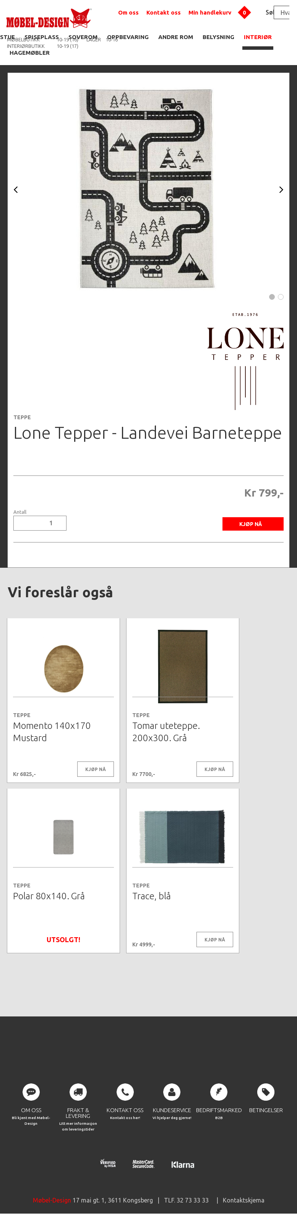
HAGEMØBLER (30, 52)
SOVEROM (82, 37)
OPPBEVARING (128, 37)
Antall (19, 512)
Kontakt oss (163, 12)
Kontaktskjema (244, 1204)
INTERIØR (258, 37)
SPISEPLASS (41, 37)
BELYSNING (218, 37)
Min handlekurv (209, 12)
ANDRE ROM (175, 37)
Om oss (128, 12)
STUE (7, 37)
